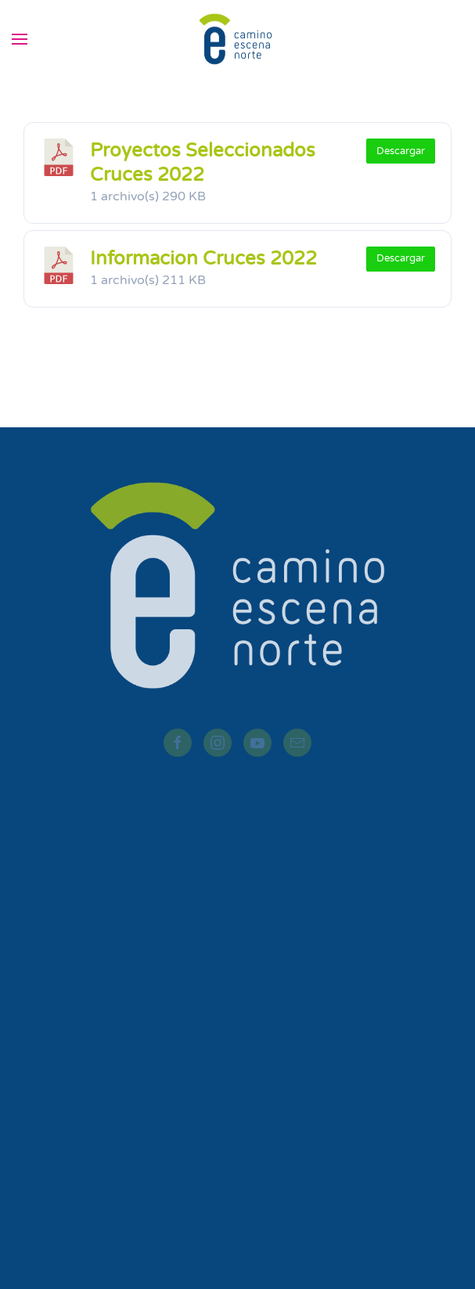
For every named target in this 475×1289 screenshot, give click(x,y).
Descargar (400, 151)
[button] (19, 39)
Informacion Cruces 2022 (203, 258)
